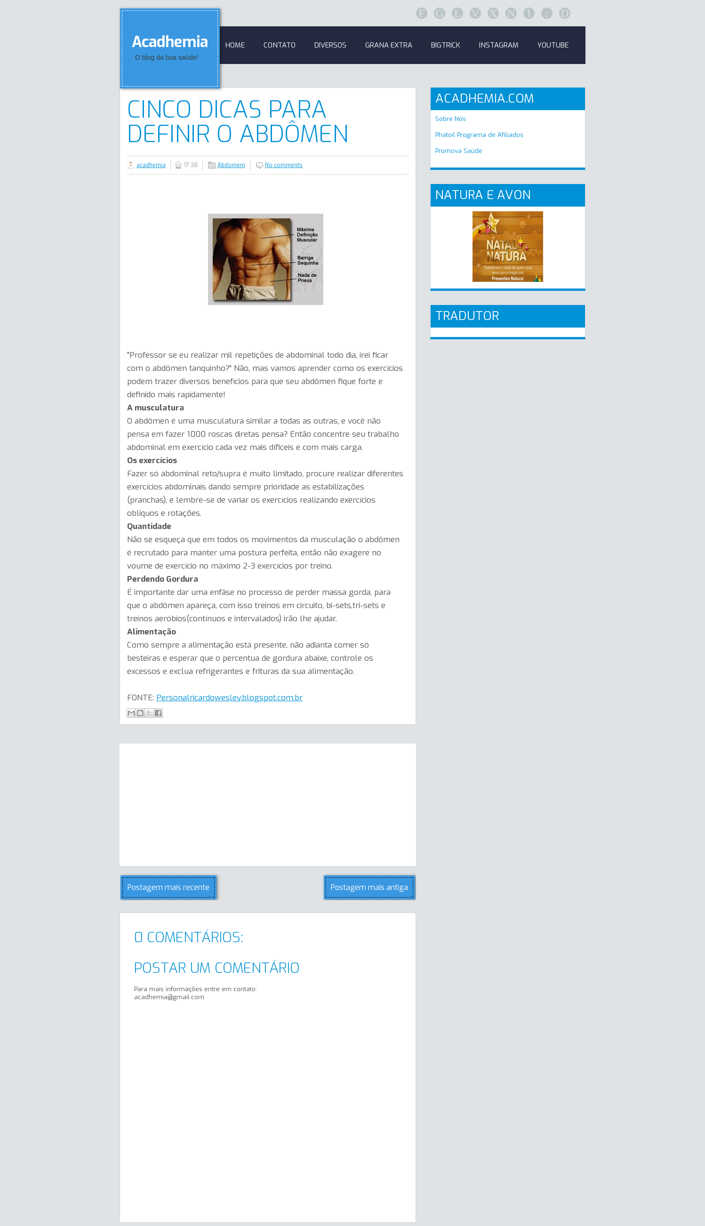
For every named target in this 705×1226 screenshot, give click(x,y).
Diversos (330, 45)
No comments (284, 165)
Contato (280, 45)
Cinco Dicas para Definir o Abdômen (237, 121)
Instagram (499, 45)
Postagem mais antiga (369, 887)
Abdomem (231, 165)
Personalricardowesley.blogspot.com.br (229, 697)
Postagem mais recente (168, 887)
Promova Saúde (458, 151)
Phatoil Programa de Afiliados (479, 135)
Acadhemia (170, 42)
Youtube (553, 45)
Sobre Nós (450, 119)
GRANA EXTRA (388, 45)
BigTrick (445, 45)
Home (235, 45)
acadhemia (151, 165)
